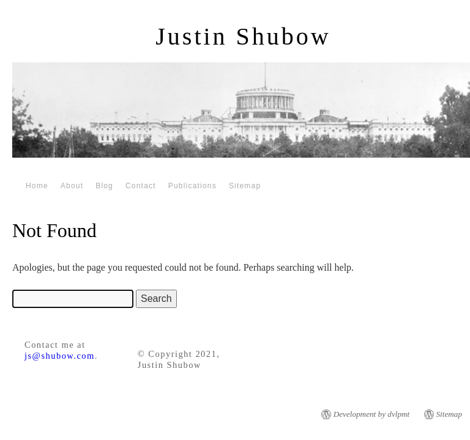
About (72, 186)
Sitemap (245, 186)
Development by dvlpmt (372, 414)
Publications (192, 186)
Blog (104, 186)
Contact (140, 186)
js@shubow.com (59, 356)
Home (37, 186)
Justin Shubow (243, 36)
